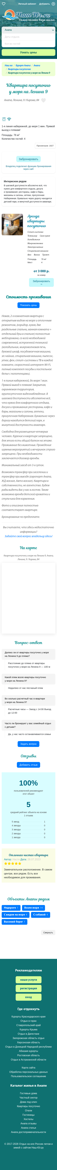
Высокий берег (14, 922)
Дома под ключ (28, 1102)
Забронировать (28, 159)
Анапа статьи (28, 1127)
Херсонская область (28, 1042)
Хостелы (28, 1119)
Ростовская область (28, 1055)
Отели (28, 1110)
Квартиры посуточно (19, 69)
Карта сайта (28, 1067)
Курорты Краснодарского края (28, 1016)
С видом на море (15, 914)
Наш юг (8, 65)
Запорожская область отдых (29, 1038)
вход (28, 997)
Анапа (37, 65)
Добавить (47, 4)
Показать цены (28, 305)
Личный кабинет (27, 4)
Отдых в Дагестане (28, 1034)
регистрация (28, 988)
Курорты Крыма (28, 1029)
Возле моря (33, 908)
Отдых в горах (29, 1021)
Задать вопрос (28, 744)
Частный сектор (29, 1097)
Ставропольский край (28, 1025)
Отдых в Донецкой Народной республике (28, 1046)
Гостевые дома (28, 1093)
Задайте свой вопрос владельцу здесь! (28, 536)
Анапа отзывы (28, 1123)
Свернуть (48, 932)
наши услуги (28, 980)
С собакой (40, 914)
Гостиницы (28, 1115)
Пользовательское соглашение (28, 1076)
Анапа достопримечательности (28, 1132)
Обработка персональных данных (28, 1072)
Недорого (11, 908)
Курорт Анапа (23, 65)
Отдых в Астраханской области (28, 1059)
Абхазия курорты (28, 1051)
